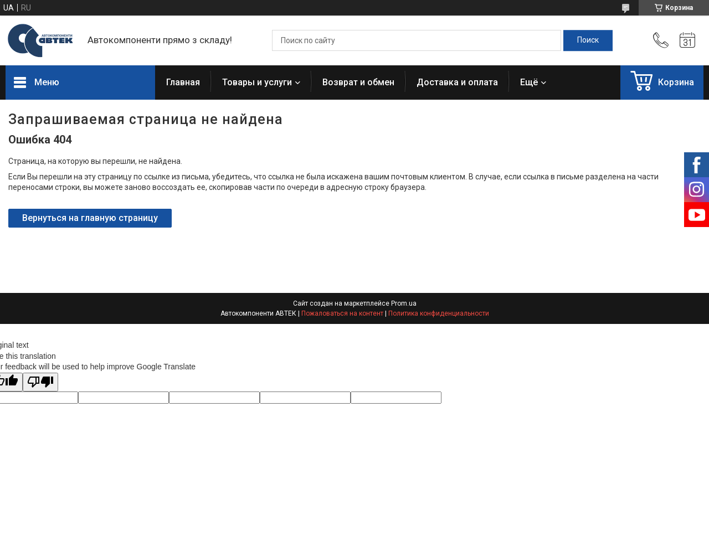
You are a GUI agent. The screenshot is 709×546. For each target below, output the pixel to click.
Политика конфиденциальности (438, 313)
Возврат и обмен (358, 82)
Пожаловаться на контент (342, 313)
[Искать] (588, 40)
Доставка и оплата (457, 82)
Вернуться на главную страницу (90, 218)
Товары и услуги (257, 82)
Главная (183, 82)
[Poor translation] (40, 382)
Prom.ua (404, 303)
